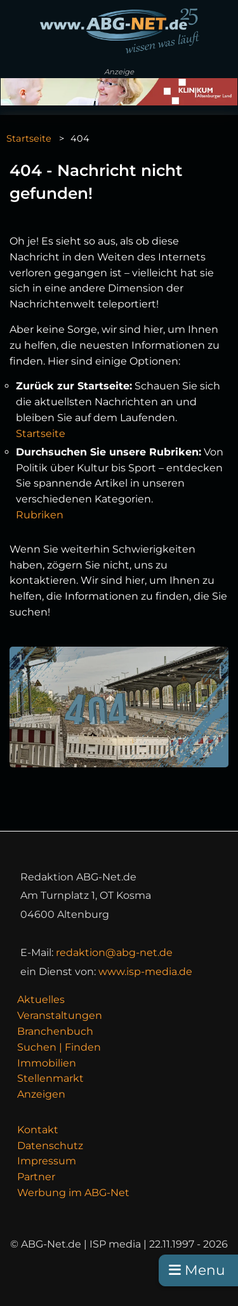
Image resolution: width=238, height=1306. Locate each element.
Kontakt (37, 1130)
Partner (36, 1177)
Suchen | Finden (59, 1047)
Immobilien (46, 1063)
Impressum (46, 1161)
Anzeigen (41, 1094)
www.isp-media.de (145, 972)
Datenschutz (50, 1146)
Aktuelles (41, 999)
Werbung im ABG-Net (73, 1193)
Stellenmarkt (50, 1078)
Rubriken (39, 515)
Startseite (28, 138)
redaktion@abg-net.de (114, 952)
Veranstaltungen (59, 1015)
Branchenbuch (55, 1031)
